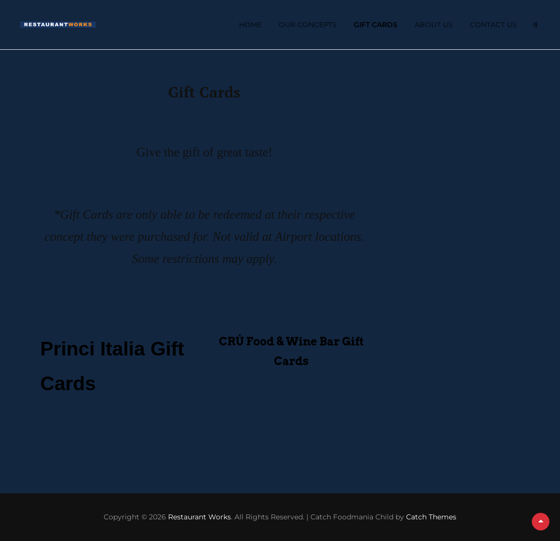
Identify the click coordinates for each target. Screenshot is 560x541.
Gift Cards (375, 24)
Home (250, 24)
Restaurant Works (199, 516)
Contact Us (493, 24)
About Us (434, 24)
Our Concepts (308, 24)
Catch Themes (431, 516)
